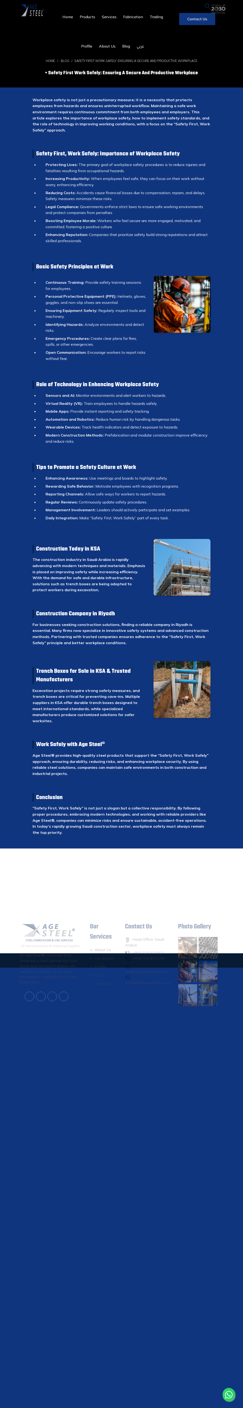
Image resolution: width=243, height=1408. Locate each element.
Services (109, 16)
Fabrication (133, 16)
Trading (156, 16)
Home (67, 16)
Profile (86, 46)
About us (107, 46)
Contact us (197, 19)
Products (87, 16)
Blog (126, 46)
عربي (140, 46)
